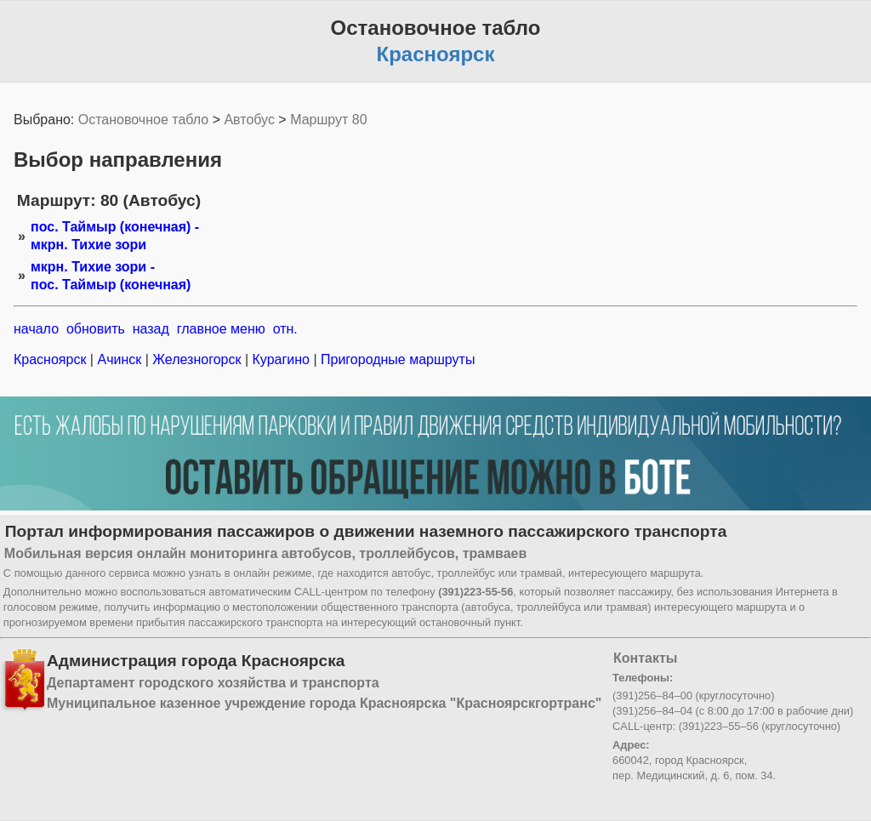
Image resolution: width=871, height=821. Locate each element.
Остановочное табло (143, 119)
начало (36, 329)
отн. (285, 329)
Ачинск (119, 359)
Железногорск (197, 359)
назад (151, 329)
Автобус (249, 119)
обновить (95, 329)
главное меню (221, 329)
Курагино (280, 359)
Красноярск (52, 359)
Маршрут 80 (328, 119)
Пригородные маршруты (396, 359)
